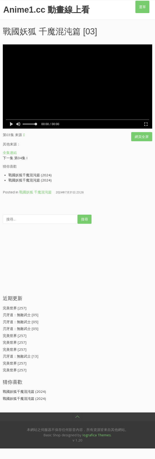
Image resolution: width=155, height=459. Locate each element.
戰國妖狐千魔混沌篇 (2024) (30, 174)
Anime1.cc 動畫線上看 (46, 9)
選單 (142, 6)
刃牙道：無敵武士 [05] (20, 314)
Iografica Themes (96, 434)
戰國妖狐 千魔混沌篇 (42, 31)
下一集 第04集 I (15, 157)
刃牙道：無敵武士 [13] (20, 355)
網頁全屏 (142, 136)
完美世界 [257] (14, 307)
